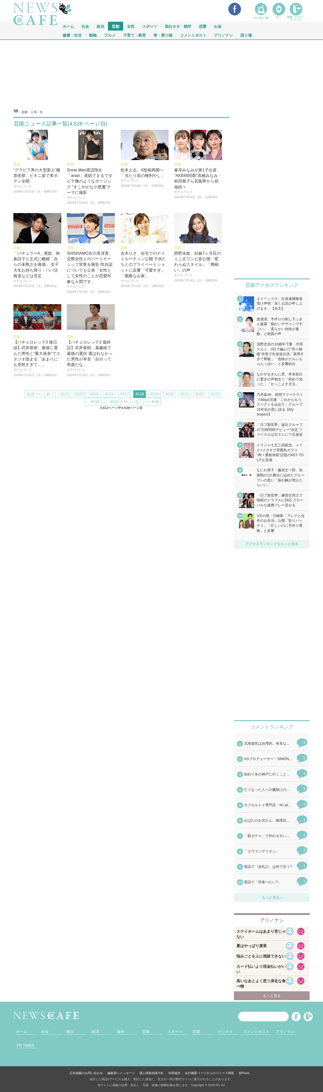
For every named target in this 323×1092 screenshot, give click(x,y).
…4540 (112, 402)
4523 (64, 394)
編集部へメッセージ (121, 1073)
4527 (124, 394)
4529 (154, 394)
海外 (120, 1031)
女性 (130, 26)
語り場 (246, 35)
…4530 (93, 402)
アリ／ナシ (223, 35)
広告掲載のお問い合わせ (86, 1073)
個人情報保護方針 (151, 1073)
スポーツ (149, 26)
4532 (199, 394)
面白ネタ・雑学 (178, 26)
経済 (95, 1031)
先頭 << (33, 394)
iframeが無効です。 (272, 816)
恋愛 (202, 26)
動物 (93, 35)
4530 (169, 394)
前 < (50, 394)
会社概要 (191, 1073)
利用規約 (174, 1073)
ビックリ (225, 1031)
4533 (214, 394)
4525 (94, 394)
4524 (79, 394)
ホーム (21, 1031)
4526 (109, 394)
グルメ (110, 35)
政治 (100, 26)
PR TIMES (26, 1045)
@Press (244, 1073)
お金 (218, 26)
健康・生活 (72, 35)
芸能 (115, 26)
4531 (184, 394)
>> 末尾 (152, 402)
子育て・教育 (134, 35)
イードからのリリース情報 (216, 1073)
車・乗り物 (162, 35)
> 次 (135, 402)
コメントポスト (193, 35)
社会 (85, 26)
